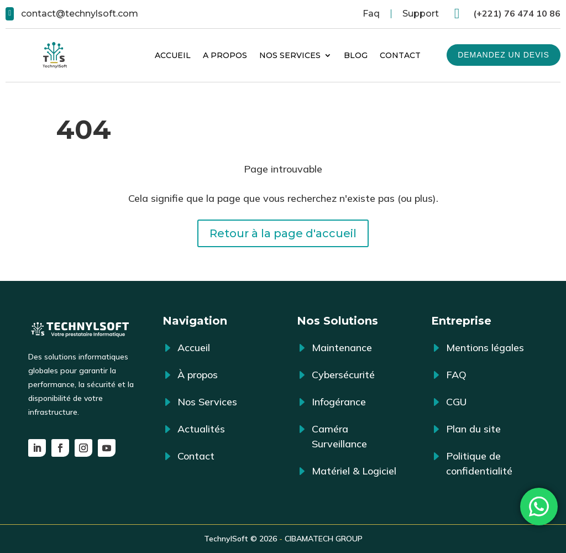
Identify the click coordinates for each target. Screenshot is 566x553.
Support (420, 13)
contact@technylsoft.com (79, 13)
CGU (456, 401)
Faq (371, 13)
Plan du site (473, 428)
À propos (197, 374)
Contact (400, 55)
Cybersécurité (343, 374)
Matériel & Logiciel (354, 471)
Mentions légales (485, 347)
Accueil (173, 55)
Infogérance (339, 401)
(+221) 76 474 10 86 (516, 13)
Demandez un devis (503, 54)
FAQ (456, 374)
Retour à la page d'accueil (283, 233)
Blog (356, 55)
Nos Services (290, 55)
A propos (225, 55)
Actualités (201, 428)
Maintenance (342, 347)
